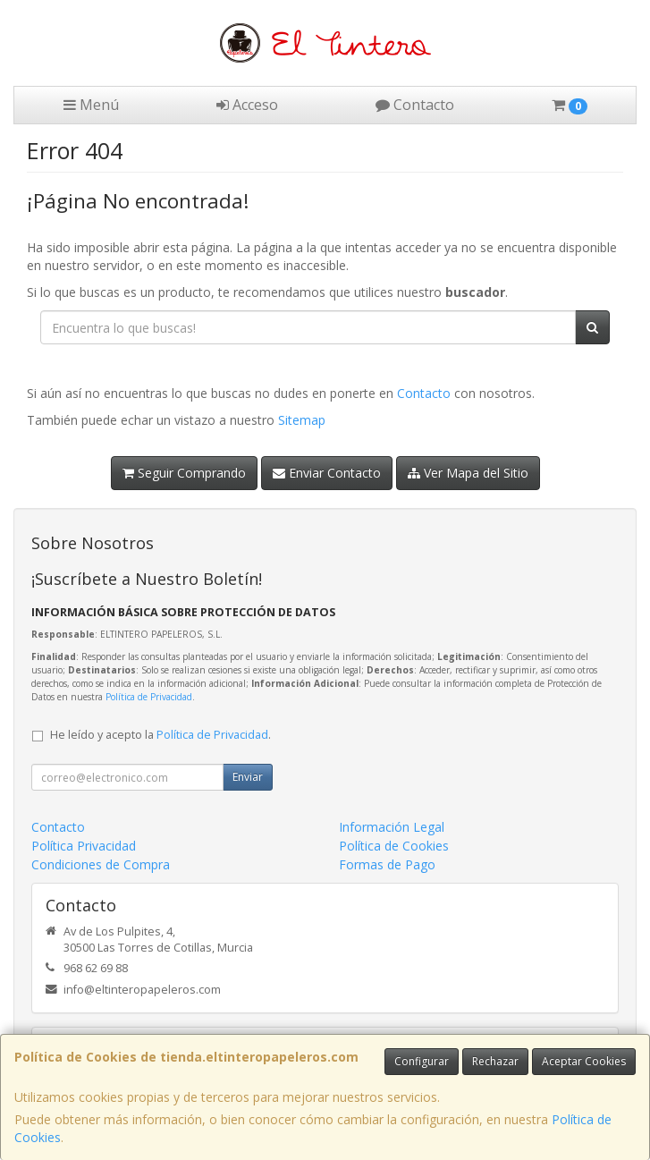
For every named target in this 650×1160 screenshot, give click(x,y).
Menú (91, 104)
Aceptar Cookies (584, 1061)
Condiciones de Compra (100, 864)
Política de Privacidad (149, 696)
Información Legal (391, 826)
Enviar (247, 776)
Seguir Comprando (184, 472)
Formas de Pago (387, 864)
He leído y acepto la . (160, 734)
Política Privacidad (83, 845)
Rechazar (495, 1061)
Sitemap (301, 419)
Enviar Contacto (327, 472)
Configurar (421, 1061)
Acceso (247, 104)
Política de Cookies (394, 845)
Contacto (415, 104)
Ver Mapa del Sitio (468, 472)
